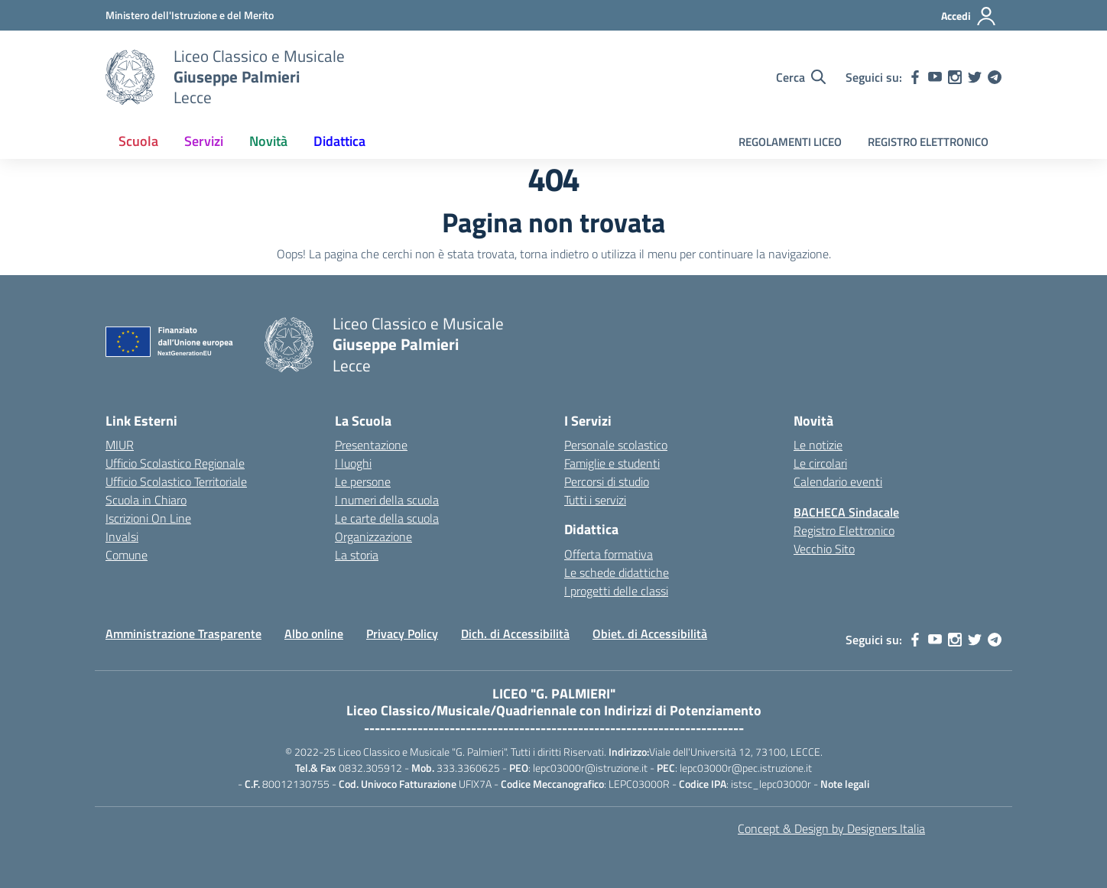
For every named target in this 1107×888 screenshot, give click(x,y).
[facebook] (915, 77)
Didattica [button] (339, 141)
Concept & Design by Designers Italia (831, 828)
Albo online (313, 633)
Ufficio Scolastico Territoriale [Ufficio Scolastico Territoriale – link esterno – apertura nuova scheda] (176, 481)
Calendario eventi (838, 481)
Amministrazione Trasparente (183, 633)
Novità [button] (268, 141)
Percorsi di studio (606, 481)
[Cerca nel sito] (800, 77)
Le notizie (818, 445)
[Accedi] (969, 16)
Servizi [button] (203, 141)
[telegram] (994, 77)
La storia (356, 555)
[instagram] (955, 77)
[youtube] (935, 77)
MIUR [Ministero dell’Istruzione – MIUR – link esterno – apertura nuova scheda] (120, 445)
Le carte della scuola (387, 518)
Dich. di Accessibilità (515, 633)
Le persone (363, 481)
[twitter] (975, 77)
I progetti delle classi (616, 591)
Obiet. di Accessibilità (649, 633)
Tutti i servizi (595, 500)
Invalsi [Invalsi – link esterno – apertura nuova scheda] (122, 536)
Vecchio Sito (824, 549)
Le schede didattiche (616, 572)
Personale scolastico (615, 445)
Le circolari (820, 463)
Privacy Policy (402, 633)
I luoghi (353, 463)
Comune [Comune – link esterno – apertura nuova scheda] (127, 555)
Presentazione (371, 445)
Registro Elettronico (844, 530)
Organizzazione (373, 536)
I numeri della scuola (387, 500)
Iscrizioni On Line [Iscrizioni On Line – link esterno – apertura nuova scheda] (148, 518)
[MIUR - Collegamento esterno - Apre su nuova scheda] (190, 15)
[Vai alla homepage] (130, 77)
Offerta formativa (608, 554)
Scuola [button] (138, 141)
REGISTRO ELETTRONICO (928, 142)
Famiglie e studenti (612, 463)
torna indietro (554, 254)
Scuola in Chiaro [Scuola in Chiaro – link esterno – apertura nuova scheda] (146, 500)
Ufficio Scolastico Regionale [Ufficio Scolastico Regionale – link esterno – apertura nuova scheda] (175, 463)
